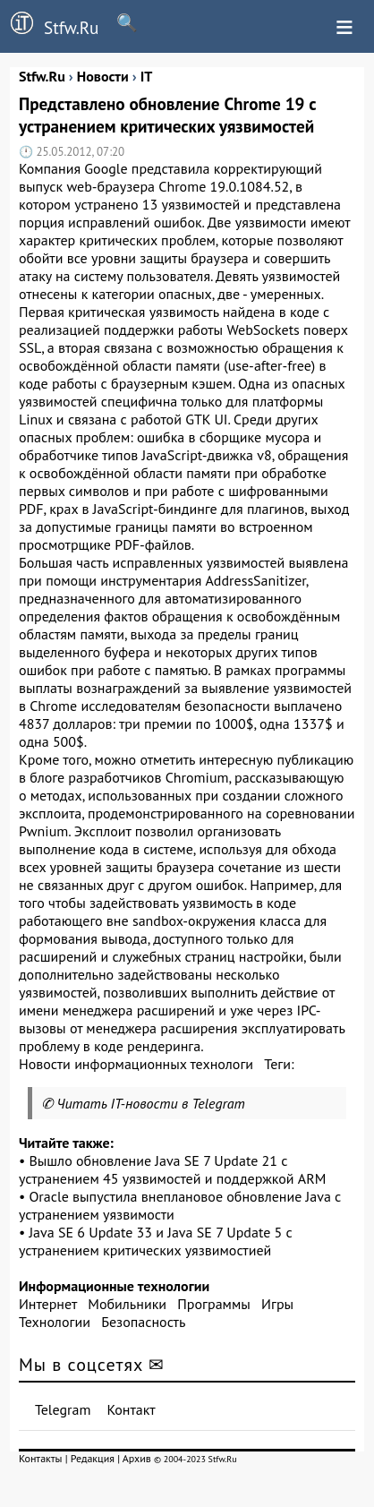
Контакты (41, 1458)
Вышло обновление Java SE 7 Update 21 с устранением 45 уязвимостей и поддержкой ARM (172, 1169)
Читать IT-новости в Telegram (150, 1103)
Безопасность (143, 1322)
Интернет (48, 1304)
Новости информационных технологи (136, 1064)
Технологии (54, 1322)
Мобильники (127, 1304)
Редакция (93, 1458)
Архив (137, 1458)
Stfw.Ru (49, 25)
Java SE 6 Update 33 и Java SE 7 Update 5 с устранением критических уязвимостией (156, 1241)
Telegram (63, 1409)
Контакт (130, 1409)
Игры (277, 1304)
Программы (213, 1304)
